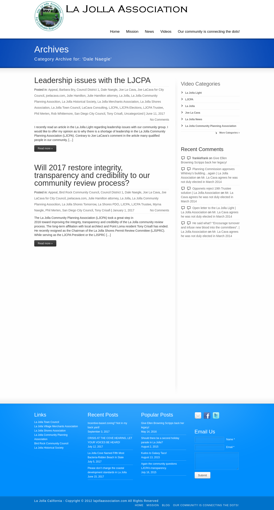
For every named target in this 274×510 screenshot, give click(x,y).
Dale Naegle (109, 89)
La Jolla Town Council (65, 107)
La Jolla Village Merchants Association (56, 426)
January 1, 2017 (123, 210)
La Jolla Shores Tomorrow (79, 204)
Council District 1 (88, 89)
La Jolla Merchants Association (117, 101)
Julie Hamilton (76, 95)
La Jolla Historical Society (79, 101)
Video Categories (200, 84)
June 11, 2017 (155, 113)
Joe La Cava (127, 89)
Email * (230, 447)
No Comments (159, 119)
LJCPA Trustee (153, 107)
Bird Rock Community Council (79, 192)
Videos (165, 32)
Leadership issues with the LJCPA (92, 80)
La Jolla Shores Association (50, 430)
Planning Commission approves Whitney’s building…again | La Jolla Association (208, 173)
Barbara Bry (67, 89)
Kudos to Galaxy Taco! (154, 453)
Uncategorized (133, 113)
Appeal (53, 89)
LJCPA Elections (130, 107)
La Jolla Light (193, 92)
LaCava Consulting (94, 107)
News (149, 32)
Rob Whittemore (62, 113)
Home (115, 32)
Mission (132, 32)
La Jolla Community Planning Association (210, 126)
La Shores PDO (108, 204)
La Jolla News (193, 119)
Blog (166, 505)
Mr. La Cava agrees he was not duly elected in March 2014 (207, 197)
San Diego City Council (89, 113)
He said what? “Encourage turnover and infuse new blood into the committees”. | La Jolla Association (210, 227)
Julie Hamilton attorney (102, 95)
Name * (230, 439)
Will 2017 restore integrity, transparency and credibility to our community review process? (92, 175)
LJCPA (113, 107)
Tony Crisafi (114, 113)
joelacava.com (55, 95)
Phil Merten (41, 113)
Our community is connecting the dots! (209, 32)
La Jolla (124, 95)
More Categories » (229, 132)
